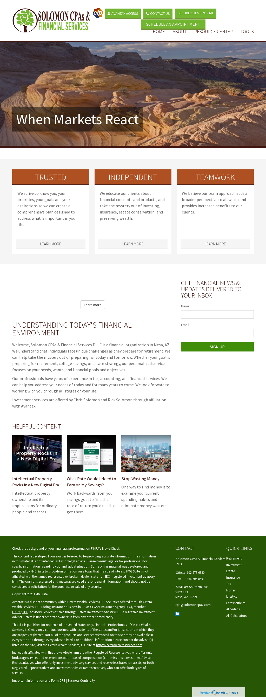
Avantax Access (123, 12)
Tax (228, 584)
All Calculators (236, 615)
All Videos (233, 609)
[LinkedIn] (177, 613)
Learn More (50, 243)
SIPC (25, 612)
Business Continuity (81, 680)
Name (185, 306)
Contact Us (159, 12)
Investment (234, 565)
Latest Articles (235, 603)
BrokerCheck (110, 548)
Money (231, 590)
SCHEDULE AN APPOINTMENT (180, 22)
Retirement (234, 558)
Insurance (233, 577)
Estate (230, 571)
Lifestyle (231, 596)
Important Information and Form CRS (38, 680)
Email (185, 325)
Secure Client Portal (196, 12)
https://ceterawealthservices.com (119, 645)
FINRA (16, 612)
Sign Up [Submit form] (217, 346)
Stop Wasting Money (139, 478)
